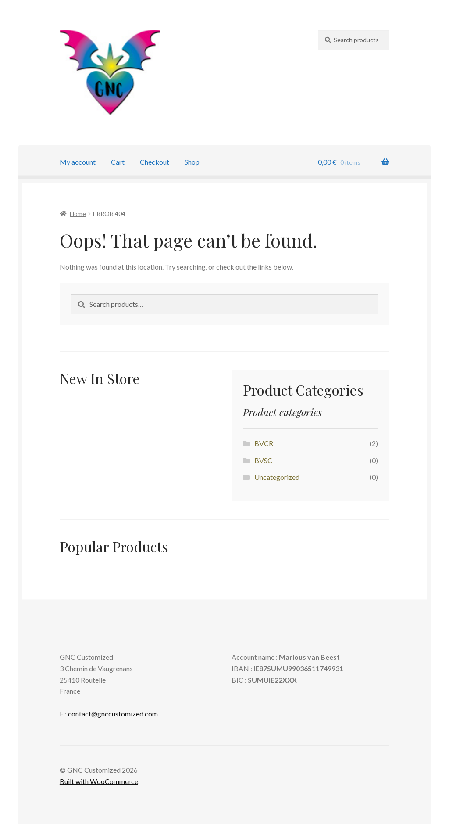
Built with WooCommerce (99, 781)
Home (78, 213)
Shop (192, 162)
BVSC (263, 460)
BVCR (263, 443)
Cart (118, 162)
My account (78, 162)
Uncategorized (276, 477)
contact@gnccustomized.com (113, 713)
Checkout (154, 162)
